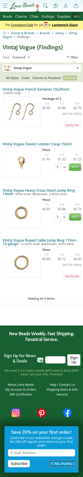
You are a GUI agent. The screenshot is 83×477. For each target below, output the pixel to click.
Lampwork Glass (64, 25)
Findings (48, 16)
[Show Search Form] (45, 6)
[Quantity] (61, 167)
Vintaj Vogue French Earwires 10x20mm (36, 89)
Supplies (64, 16)
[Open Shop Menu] (5, 5)
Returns (62, 394)
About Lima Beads (21, 384)
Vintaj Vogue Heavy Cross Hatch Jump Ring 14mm (39, 192)
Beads (7, 16)
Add (75, 167)
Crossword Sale (22, 25)
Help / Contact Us (62, 384)
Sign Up (73, 359)
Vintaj (59, 33)
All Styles (12, 78)
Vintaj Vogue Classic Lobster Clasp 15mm (37, 144)
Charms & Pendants (46, 78)
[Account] (66, 6)
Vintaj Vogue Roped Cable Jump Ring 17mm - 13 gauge (40, 242)
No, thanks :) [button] (62, 463)
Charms (21, 16)
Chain (34, 16)
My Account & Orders (20, 389)
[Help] (55, 6)
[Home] (4, 33)
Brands (45, 33)
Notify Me (72, 125)
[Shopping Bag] (76, 6)
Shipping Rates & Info (62, 389)
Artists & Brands (23, 33)
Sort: (6, 57)
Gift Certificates (21, 394)
